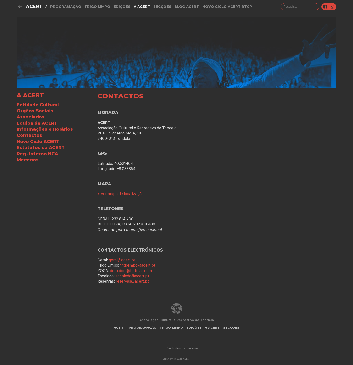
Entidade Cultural (38, 104)
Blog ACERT (186, 6)
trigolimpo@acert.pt (137, 265)
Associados (30, 117)
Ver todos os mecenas (183, 348)
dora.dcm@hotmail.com (131, 270)
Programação (65, 6)
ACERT (34, 6)
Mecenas (28, 159)
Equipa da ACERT (37, 123)
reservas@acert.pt (132, 281)
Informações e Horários (45, 129)
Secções (162, 6)
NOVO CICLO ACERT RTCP (227, 6)
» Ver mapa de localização (121, 194)
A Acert (142, 6)
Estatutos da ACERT (41, 147)
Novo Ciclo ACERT (38, 141)
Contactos (29, 135)
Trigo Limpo (97, 6)
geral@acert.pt (122, 260)
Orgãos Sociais (35, 110)
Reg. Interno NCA (37, 153)
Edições (121, 6)
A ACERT (30, 95)
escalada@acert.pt (132, 276)
